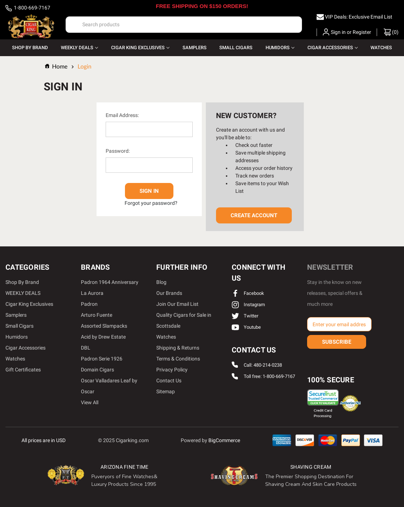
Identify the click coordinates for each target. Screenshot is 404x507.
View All (89, 402)
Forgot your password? (151, 203)
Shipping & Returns (177, 348)
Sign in (338, 32)
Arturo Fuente (96, 315)
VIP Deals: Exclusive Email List (358, 17)
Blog (161, 282)
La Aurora (92, 293)
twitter (245, 316)
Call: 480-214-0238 (263, 365)
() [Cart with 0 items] (391, 32)
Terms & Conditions (178, 359)
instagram (248, 304)
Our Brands (169, 293)
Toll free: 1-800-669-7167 (269, 376)
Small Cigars (235, 47)
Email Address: (122, 115)
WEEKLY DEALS (79, 47)
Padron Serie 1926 (101, 359)
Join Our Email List (177, 304)
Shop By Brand (30, 47)
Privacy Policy (172, 370)
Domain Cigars (97, 370)
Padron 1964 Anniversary (109, 282)
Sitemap (165, 391)
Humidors (280, 47)
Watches (381, 47)
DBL (85, 348)
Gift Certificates (23, 370)
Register (362, 32)
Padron (89, 304)
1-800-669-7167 (27, 8)
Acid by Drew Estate (103, 337)
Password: (118, 151)
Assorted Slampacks (104, 326)
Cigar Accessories (332, 47)
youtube (246, 327)
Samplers (195, 47)
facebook (248, 293)
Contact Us (168, 380)
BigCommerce (224, 440)
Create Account (254, 215)
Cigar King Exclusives (140, 47)
